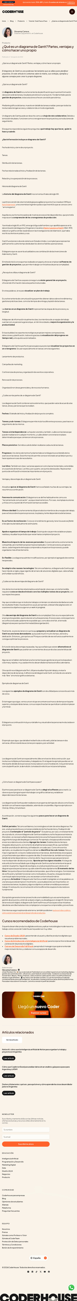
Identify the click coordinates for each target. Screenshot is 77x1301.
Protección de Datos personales (15, 1241)
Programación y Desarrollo (13, 1162)
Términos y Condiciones (12, 1245)
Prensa (5, 1232)
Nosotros (6, 1229)
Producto (21, 21)
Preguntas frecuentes (11, 1211)
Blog (12, 21)
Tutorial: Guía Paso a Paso (38, 21)
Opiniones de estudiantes (12, 1202)
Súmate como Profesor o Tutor (14, 1235)
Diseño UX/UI (7, 1171)
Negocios (6, 1174)
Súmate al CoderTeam (11, 1238)
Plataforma (6, 1208)
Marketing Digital (9, 1165)
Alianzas (5, 1205)
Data (4, 1168)
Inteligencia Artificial (10, 1159)
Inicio (4, 21)
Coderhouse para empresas (13, 1195)
